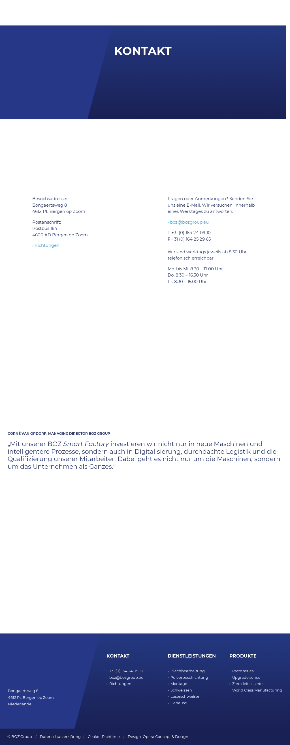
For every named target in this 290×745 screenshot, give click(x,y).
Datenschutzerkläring (60, 736)
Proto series (242, 671)
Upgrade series (246, 677)
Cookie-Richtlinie (104, 736)
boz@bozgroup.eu (126, 677)
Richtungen (120, 683)
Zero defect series (248, 683)
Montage (178, 683)
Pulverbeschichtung (189, 677)
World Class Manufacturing (257, 690)
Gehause (178, 703)
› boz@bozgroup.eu (188, 222)
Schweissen (181, 690)
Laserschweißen (185, 696)
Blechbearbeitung (187, 671)
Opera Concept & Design (165, 736)
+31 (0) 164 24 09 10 (126, 671)
